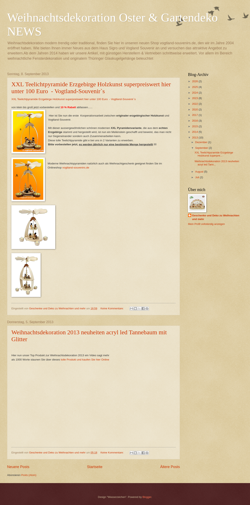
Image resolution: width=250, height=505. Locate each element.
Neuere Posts (18, 467)
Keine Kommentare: (112, 308)
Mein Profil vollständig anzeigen (206, 224)
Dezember (201, 142)
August (199, 171)
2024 (195, 92)
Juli (197, 177)
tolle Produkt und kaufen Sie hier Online (85, 359)
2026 (195, 81)
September (202, 147)
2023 (195, 98)
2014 (195, 131)
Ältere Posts (170, 467)
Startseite (94, 467)
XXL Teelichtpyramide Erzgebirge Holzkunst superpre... (214, 154)
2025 (195, 86)
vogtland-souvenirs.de (75, 167)
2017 (195, 115)
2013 (195, 137)
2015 (195, 126)
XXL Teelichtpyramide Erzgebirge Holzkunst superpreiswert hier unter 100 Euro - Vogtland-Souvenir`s (91, 87)
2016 (195, 120)
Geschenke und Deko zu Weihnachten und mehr (215, 217)
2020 (195, 109)
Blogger (146, 497)
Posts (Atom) (28, 475)
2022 (195, 103)
